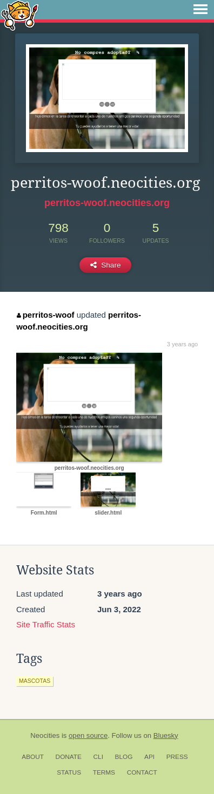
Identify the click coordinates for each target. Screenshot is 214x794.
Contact (142, 772)
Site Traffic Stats (45, 624)
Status (69, 772)
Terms (104, 772)
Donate (69, 757)
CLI (98, 757)
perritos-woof (45, 314)
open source (88, 735)
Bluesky (165, 735)
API (149, 757)
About (33, 757)
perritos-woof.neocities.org (107, 202)
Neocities (44, 735)
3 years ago (182, 344)
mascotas (34, 680)
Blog (124, 757)
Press (177, 757)
